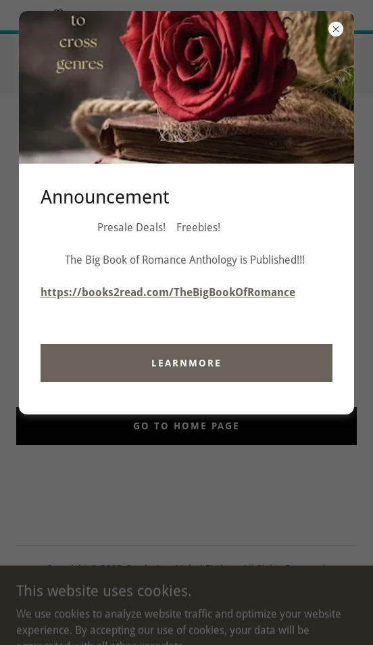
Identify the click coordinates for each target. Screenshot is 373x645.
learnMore (186, 363)
